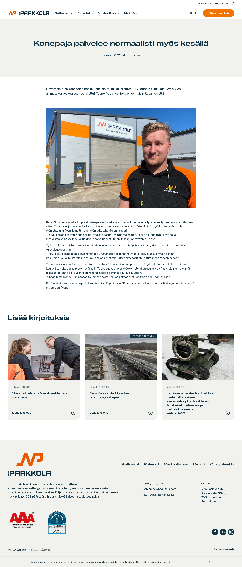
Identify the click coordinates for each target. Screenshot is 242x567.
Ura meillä (204, 3)
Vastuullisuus (108, 13)
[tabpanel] (44, 379)
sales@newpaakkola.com (159, 494)
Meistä (129, 13)
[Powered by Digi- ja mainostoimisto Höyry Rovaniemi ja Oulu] (40, 554)
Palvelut (83, 13)
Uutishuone (221, 3)
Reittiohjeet (209, 506)
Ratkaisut (62, 13)
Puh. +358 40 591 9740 (158, 500)
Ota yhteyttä (218, 13)
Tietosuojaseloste (224, 554)
